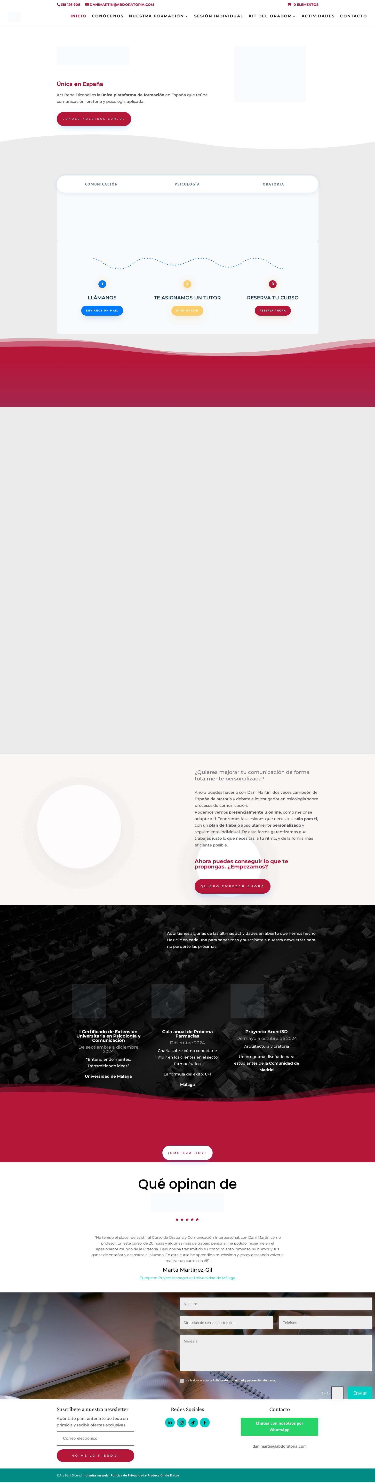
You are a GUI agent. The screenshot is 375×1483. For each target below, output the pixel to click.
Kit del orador (270, 17)
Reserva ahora (273, 311)
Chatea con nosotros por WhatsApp (279, 1427)
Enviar (360, 1393)
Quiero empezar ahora (232, 887)
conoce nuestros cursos (98, 119)
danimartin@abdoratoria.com (280, 1447)
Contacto (353, 17)
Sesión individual (218, 17)
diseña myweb (97, 1476)
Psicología (187, 184)
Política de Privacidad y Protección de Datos (145, 1476)
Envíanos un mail (102, 311)
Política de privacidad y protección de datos (244, 1381)
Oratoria (273, 184)
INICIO (79, 17)
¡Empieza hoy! (187, 1153)
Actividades (318, 17)
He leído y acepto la (228, 1381)
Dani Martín (187, 311)
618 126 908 (70, 4)
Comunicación (101, 184)
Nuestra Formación (156, 17)
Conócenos (108, 17)
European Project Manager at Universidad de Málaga (187, 1278)
